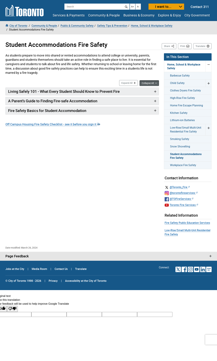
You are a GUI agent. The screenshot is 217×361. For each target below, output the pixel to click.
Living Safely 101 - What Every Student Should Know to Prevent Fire (64, 91)
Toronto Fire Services (184, 205)
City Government (197, 15)
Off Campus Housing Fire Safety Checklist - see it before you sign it (52, 124)
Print (182, 46)
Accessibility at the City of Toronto (85, 281)
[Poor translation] (12, 309)
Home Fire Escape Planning (186, 105)
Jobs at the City (15, 269)
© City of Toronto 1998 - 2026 (23, 281)
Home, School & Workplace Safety (183, 66)
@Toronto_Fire (180, 187)
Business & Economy (138, 15)
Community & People (104, 15)
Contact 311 (200, 6)
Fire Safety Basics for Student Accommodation (47, 110)
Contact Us (61, 269)
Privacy (53, 281)
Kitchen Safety (179, 113)
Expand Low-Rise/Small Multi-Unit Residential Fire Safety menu (208, 129)
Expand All (129, 82)
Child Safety (177, 83)
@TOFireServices (181, 199)
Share (170, 46)
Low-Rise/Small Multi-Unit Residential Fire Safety (185, 129)
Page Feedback (17, 256)
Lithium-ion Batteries (182, 120)
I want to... (163, 6)
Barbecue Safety (180, 75)
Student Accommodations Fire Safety (186, 156)
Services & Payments (69, 15)
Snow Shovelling (180, 146)
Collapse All (150, 82)
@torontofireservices (184, 193)
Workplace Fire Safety (183, 165)
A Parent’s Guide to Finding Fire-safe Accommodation (52, 100)
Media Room (40, 269)
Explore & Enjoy (169, 15)
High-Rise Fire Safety (182, 98)
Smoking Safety (179, 139)
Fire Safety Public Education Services (187, 223)
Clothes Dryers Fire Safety (185, 90)
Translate (200, 46)
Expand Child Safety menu (208, 83)
